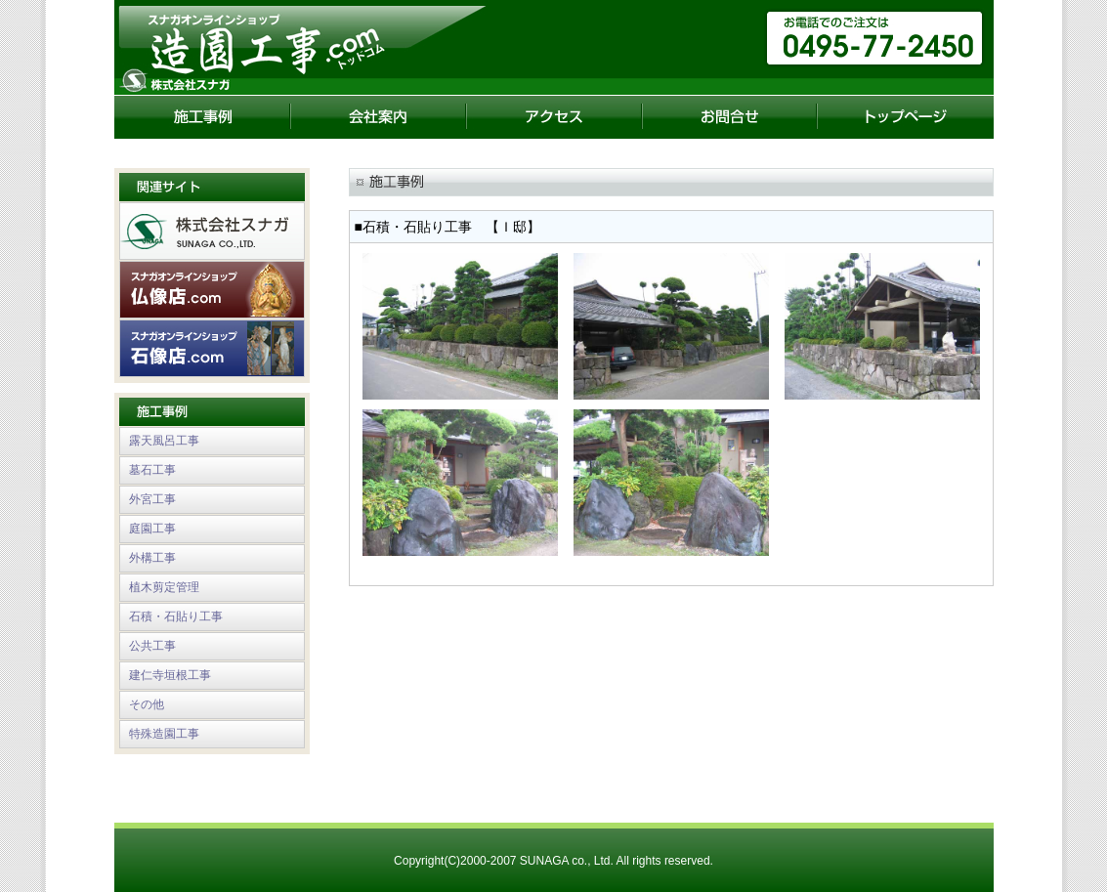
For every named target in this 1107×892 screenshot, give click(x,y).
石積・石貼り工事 (176, 616)
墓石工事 (152, 470)
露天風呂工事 (164, 440)
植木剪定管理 (164, 587)
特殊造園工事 (164, 734)
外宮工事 (152, 499)
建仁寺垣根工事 (170, 675)
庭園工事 (152, 528)
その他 (146, 704)
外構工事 (152, 558)
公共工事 (152, 646)
